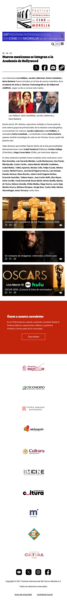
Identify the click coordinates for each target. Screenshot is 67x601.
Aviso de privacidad (23, 594)
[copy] (62, 68)
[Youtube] (19, 574)
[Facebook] (48, 574)
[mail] (53, 70)
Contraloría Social (45, 594)
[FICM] (33, 17)
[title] (33, 374)
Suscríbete (33, 336)
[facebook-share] (45, 70)
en (57, 44)
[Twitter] (29, 574)
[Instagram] (38, 574)
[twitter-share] (36, 70)
